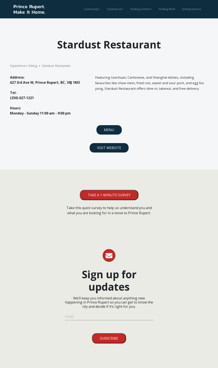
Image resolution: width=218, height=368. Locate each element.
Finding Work (167, 9)
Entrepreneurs (191, 9)
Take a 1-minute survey (109, 195)
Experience (114, 9)
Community (91, 9)
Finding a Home (140, 9)
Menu (109, 130)
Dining (32, 66)
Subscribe (109, 338)
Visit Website (109, 147)
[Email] (109, 317)
